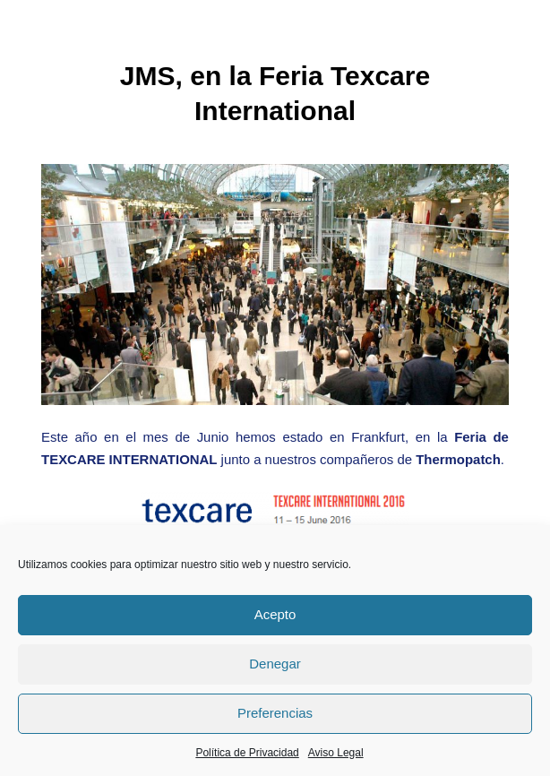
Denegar (275, 663)
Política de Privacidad (246, 752)
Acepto (275, 614)
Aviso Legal (336, 752)
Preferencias (275, 712)
